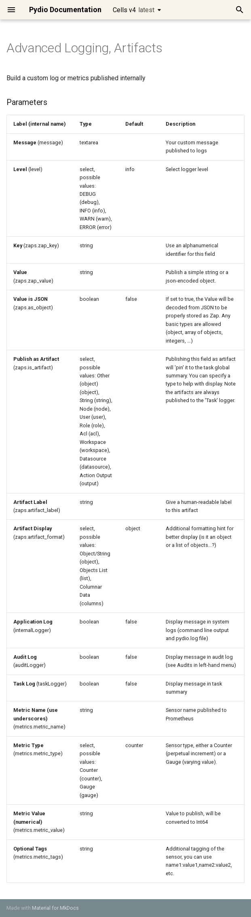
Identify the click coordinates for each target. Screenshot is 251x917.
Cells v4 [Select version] (133, 10)
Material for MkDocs (55, 908)
